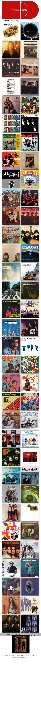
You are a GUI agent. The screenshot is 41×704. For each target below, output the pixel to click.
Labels (18, 646)
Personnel (9, 646)
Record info (10, 643)
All (11, 21)
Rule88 (23, 697)
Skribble (31, 696)
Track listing (21, 643)
